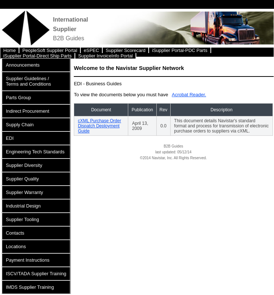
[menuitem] (9, 50)
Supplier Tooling (22, 219)
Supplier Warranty (24, 192)
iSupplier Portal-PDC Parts (179, 50)
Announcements (22, 65)
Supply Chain (20, 124)
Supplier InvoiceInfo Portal (105, 56)
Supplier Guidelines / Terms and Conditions (28, 81)
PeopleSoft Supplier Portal (49, 50)
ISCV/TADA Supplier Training (36, 273)
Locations (16, 246)
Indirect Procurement (27, 111)
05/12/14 (184, 152)
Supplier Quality (22, 179)
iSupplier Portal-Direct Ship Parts (37, 56)
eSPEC (91, 50)
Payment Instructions (28, 260)
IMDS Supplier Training (30, 287)
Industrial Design (23, 206)
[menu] (36, 176)
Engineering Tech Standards (35, 151)
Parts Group (18, 97)
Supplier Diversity (24, 165)
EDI (10, 138)
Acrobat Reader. (189, 94)
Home (9, 50)
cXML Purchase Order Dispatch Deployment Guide (99, 126)
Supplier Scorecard (125, 50)
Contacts (15, 233)
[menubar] (137, 52)
